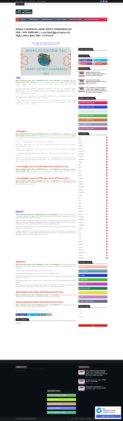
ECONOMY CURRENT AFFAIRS (88, 111)
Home (17, 1)
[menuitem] (17, 19)
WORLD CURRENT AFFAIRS (87, 128)
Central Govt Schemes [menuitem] (75, 19)
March (93, 143)
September (93, 159)
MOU (82, 297)
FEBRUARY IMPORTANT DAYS (25, 310)
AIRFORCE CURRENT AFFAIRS (88, 102)
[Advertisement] (78, 11)
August (93, 162)
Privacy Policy (32, 1)
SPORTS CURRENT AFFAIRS (87, 120)
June (93, 167)
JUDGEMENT (84, 292)
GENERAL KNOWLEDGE (38, 310)
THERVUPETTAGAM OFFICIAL (29, 419)
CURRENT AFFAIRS (53, 399)
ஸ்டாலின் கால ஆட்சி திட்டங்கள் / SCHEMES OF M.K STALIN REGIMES (96, 380)
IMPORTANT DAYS (23, 24)
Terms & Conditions (41, 1)
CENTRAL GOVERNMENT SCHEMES (57, 395)
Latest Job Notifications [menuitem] (91, 19)
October (93, 156)
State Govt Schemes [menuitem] (60, 19)
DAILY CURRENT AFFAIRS (55, 404)
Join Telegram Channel (108, 416)
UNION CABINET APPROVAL (87, 301)
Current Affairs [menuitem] (33, 19)
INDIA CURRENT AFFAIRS (87, 115)
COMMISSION (84, 279)
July (93, 164)
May (93, 137)
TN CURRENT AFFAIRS (86, 124)
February (93, 145)
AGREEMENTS (84, 266)
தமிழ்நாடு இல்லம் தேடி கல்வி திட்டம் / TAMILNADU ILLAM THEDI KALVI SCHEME (96, 387)
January (93, 148)
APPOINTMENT (84, 271)
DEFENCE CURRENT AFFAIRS (87, 107)
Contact (26, 1)
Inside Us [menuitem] (23, 19)
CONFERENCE (84, 284)
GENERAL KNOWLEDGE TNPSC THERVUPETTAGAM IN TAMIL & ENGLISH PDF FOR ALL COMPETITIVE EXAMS (96, 74)
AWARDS (83, 275)
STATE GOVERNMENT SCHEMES (57, 412)
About (21, 1)
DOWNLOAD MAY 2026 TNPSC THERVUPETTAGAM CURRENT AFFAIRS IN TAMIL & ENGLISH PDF (96, 81)
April (93, 140)
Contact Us (81, 419)
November (93, 153)
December (93, 151)
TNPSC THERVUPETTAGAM (22, 39)
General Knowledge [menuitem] (47, 19)
